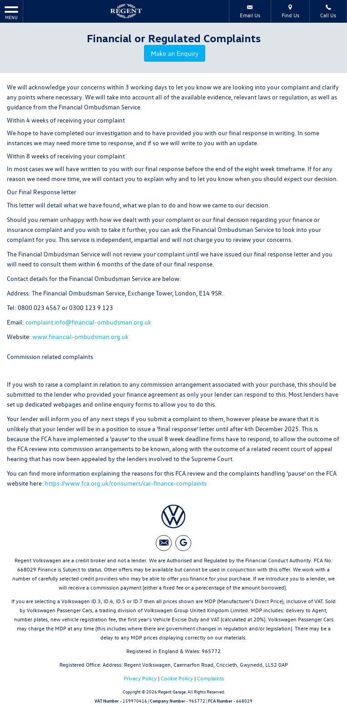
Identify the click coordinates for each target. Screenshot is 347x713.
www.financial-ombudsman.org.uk (80, 335)
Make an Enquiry (175, 53)
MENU (11, 12)
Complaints (210, 676)
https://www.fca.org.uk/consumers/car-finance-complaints (126, 481)
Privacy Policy (140, 676)
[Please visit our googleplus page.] (183, 542)
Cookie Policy (177, 676)
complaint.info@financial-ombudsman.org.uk (88, 320)
